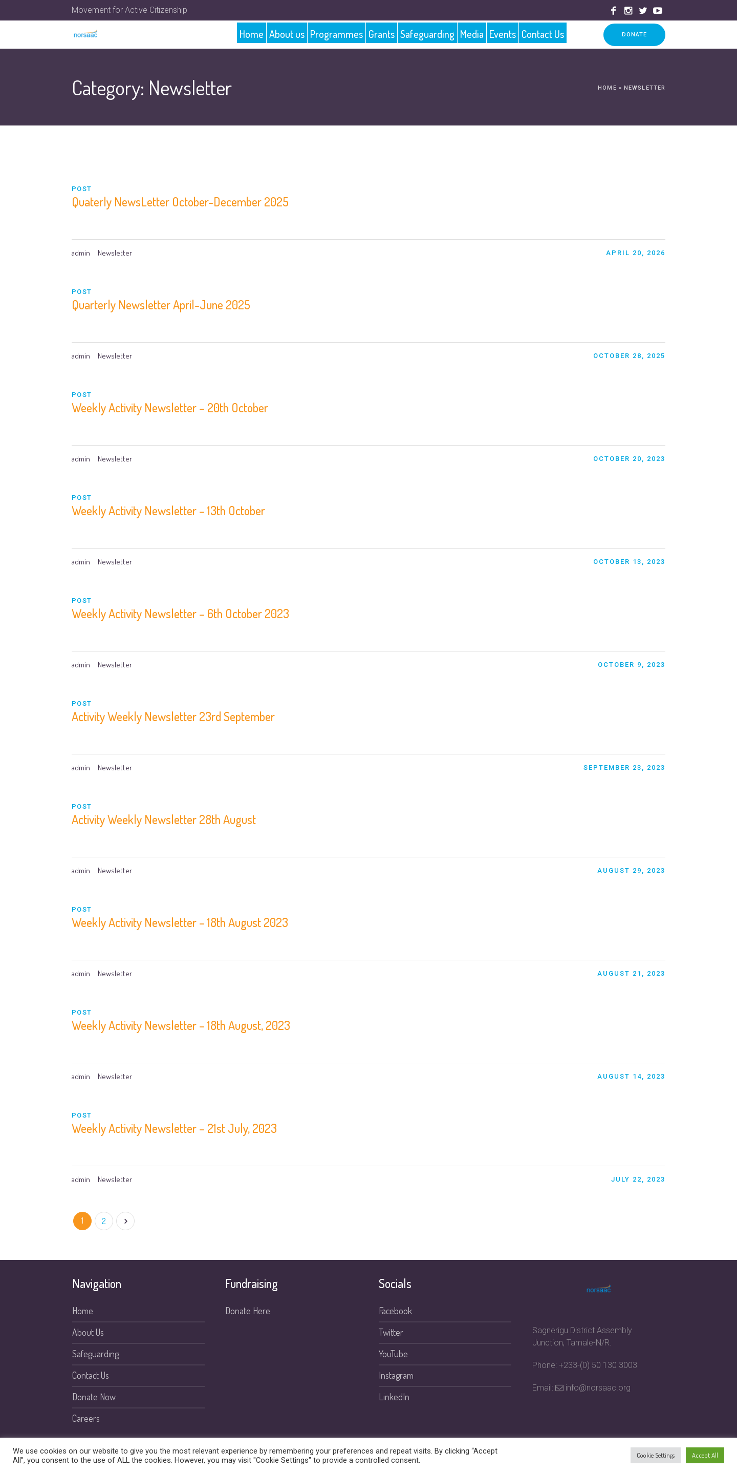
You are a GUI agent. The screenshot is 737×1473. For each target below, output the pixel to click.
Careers (86, 1418)
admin (81, 253)
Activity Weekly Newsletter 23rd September (173, 716)
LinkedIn (394, 1396)
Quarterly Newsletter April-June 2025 (161, 304)
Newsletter (115, 253)
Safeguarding (95, 1353)
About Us (88, 1332)
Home (607, 88)
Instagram (396, 1375)
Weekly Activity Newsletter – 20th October (170, 407)
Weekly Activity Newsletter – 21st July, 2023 (174, 1128)
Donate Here (247, 1310)
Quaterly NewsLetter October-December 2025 (180, 201)
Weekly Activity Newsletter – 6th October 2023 (180, 613)
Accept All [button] (705, 1455)
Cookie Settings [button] (656, 1455)
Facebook (395, 1310)
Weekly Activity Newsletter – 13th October (168, 510)
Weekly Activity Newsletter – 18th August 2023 (180, 922)
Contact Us (90, 1375)
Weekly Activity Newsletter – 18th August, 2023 (181, 1025)
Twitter (391, 1332)
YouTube (393, 1353)
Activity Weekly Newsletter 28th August (164, 819)
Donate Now (94, 1396)
